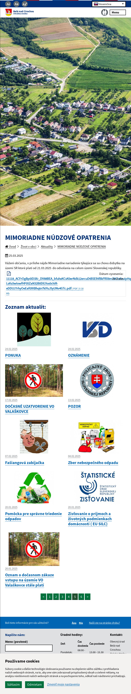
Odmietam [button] (34, 684)
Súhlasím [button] (13, 684)
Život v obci (28, 246)
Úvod (10, 246)
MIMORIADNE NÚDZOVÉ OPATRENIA (81, 246)
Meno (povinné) (16, 642)
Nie (81, 623)
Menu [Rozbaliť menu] (118, 12)
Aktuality (47, 246)
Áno (74, 623)
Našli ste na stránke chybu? (104, 622)
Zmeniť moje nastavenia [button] (63, 684)
